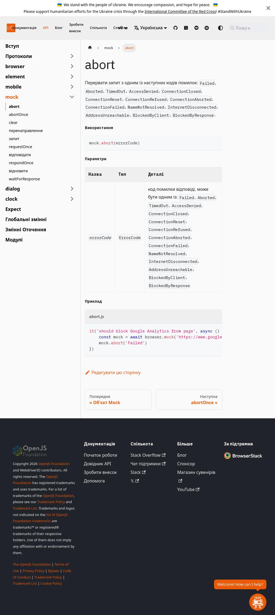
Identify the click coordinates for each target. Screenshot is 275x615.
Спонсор (186, 464)
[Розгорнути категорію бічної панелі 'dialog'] (72, 188)
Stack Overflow (148, 455)
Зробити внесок (76, 27)
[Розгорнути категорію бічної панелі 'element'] (72, 76)
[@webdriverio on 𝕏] (186, 28)
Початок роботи (100, 455)
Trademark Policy (51, 501)
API (46, 27)
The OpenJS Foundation (32, 564)
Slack (138, 472)
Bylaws (53, 570)
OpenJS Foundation (54, 463)
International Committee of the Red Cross (180, 11)
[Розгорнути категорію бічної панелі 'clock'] (72, 198)
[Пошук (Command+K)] (249, 28)
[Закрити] (268, 8)
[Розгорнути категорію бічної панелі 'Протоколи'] (72, 56)
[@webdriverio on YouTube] (196, 28)
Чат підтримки (148, 464)
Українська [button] (148, 28)
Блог (59, 27)
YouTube (188, 489)
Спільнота (98, 27)
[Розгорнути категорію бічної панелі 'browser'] (72, 66)
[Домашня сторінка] (90, 48)
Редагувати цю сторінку (113, 372)
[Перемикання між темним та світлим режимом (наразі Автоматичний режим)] (220, 28)
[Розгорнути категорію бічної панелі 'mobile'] (72, 86)
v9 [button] (120, 28)
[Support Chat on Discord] (209, 28)
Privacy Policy (33, 570)
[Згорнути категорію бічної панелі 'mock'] (72, 96)
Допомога (94, 481)
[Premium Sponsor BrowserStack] (243, 459)
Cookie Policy (51, 583)
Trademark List (25, 508)
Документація (25, 27)
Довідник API (97, 464)
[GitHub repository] (175, 28)
